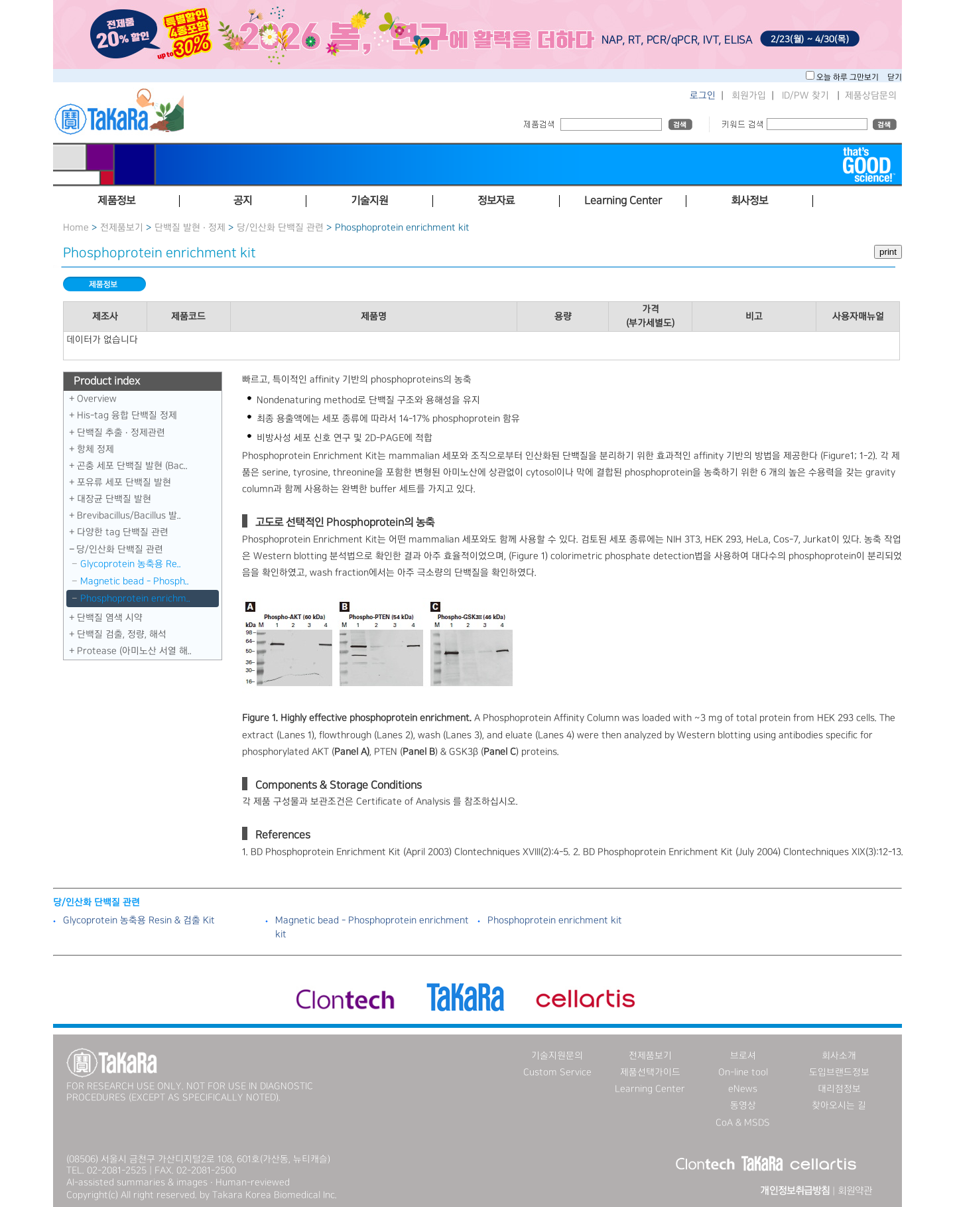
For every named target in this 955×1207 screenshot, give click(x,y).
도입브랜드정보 (839, 1072)
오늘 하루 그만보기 (848, 77)
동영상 (743, 1105)
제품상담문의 (871, 95)
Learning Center (650, 1089)
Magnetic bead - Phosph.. (134, 581)
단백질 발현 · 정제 (190, 227)
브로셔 (743, 1055)
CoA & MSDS (743, 1122)
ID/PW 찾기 (805, 95)
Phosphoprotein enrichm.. (135, 598)
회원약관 (855, 1191)
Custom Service (557, 1072)
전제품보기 (121, 227)
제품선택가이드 (650, 1072)
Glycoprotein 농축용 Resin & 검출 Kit (139, 920)
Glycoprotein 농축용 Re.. (130, 564)
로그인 (703, 95)
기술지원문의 (557, 1055)
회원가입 (749, 95)
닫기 (894, 77)
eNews (742, 1089)
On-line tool (743, 1072)
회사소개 (839, 1055)
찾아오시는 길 (839, 1105)
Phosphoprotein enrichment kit (554, 920)
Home (76, 227)
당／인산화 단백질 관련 (280, 227)
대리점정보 (839, 1089)
